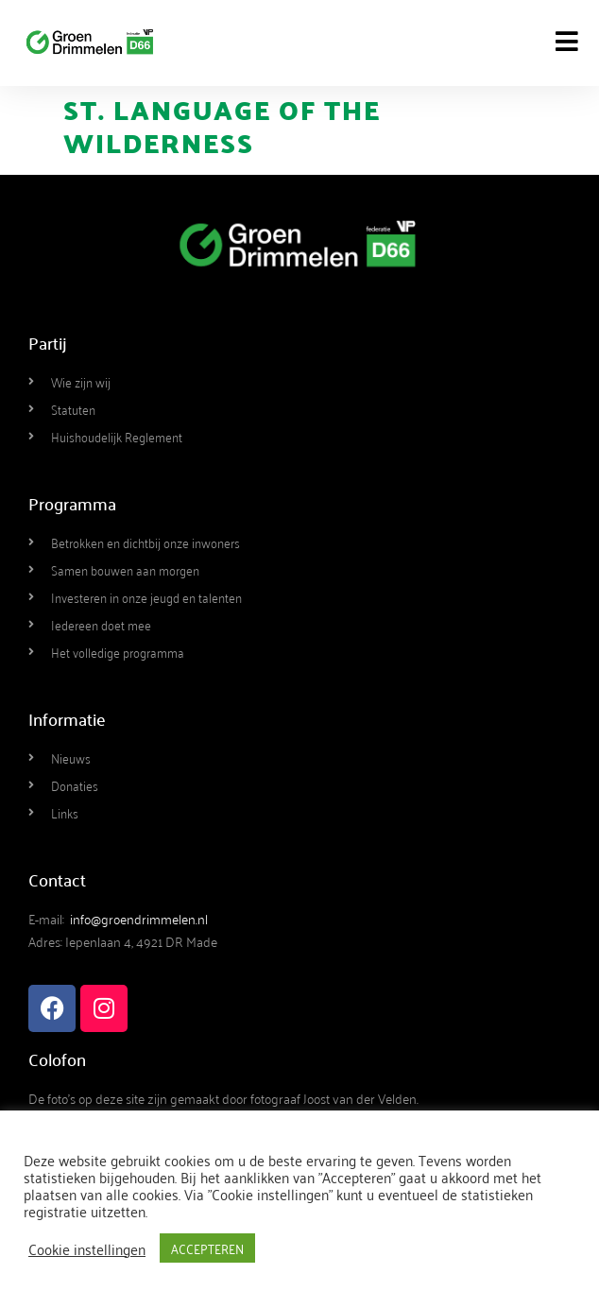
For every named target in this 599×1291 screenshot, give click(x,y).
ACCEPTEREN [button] (207, 1248)
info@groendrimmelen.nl (139, 918)
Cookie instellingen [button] (86, 1248)
